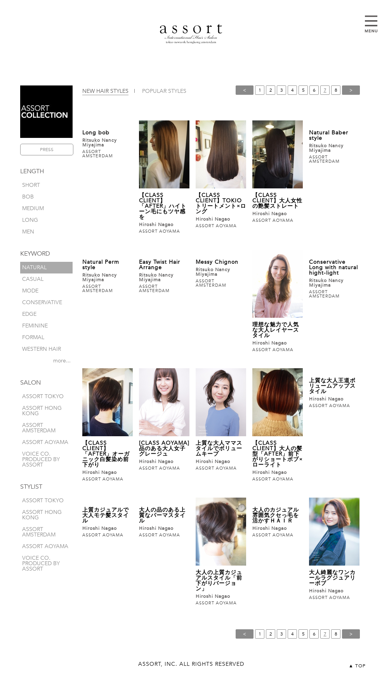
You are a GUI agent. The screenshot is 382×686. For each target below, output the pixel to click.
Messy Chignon (217, 262)
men (28, 231)
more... (62, 360)
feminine (35, 325)
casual (32, 279)
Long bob (95, 132)
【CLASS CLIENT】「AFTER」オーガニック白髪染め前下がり (106, 453)
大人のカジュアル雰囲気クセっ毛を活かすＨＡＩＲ (275, 515)
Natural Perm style (100, 264)
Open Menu (371, 24)
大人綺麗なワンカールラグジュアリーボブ (332, 578)
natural (34, 267)
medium (33, 208)
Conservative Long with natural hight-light (333, 267)
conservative (42, 302)
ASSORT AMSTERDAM (39, 427)
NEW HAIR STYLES (105, 91)
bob (28, 196)
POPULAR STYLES (164, 91)
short (31, 185)
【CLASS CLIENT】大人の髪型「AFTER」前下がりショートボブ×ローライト (277, 453)
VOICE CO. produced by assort (41, 459)
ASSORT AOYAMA (45, 442)
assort (191, 33)
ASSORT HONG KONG (42, 410)
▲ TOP (357, 666)
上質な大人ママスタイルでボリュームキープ (219, 448)
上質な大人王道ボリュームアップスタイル (332, 386)
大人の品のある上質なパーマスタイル (162, 515)
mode (30, 290)
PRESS (47, 149)
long (30, 220)
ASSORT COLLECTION (46, 111)
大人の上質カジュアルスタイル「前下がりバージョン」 (219, 580)
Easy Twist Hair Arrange (159, 264)
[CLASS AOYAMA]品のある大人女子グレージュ (164, 448)
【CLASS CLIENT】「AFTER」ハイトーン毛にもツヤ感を (162, 206)
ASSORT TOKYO (43, 396)
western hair (41, 349)
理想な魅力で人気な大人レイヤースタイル (275, 330)
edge (29, 314)
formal (33, 337)
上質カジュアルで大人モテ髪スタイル (105, 515)
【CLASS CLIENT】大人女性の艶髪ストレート (277, 201)
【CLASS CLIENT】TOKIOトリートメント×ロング (221, 203)
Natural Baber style (328, 135)
